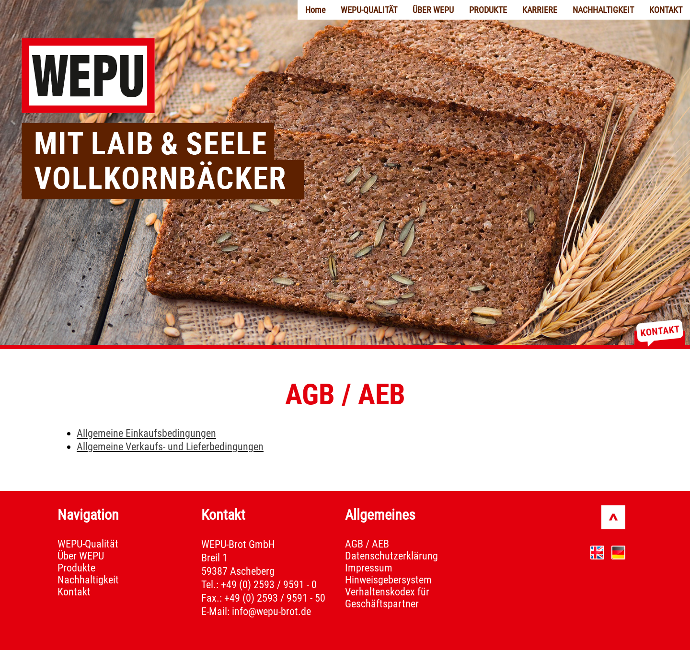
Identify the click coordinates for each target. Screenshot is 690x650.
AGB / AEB (367, 544)
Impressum (368, 568)
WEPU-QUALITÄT (369, 10)
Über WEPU (81, 556)
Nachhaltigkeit (88, 580)
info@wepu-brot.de (271, 611)
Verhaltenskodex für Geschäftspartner (387, 598)
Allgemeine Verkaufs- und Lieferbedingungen (170, 447)
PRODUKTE (488, 10)
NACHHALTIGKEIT (603, 10)
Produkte (76, 568)
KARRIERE (539, 10)
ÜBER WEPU (433, 10)
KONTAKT (665, 10)
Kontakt (74, 592)
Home (315, 10)
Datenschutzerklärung (391, 556)
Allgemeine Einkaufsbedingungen (146, 433)
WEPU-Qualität (88, 544)
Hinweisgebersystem (388, 580)
